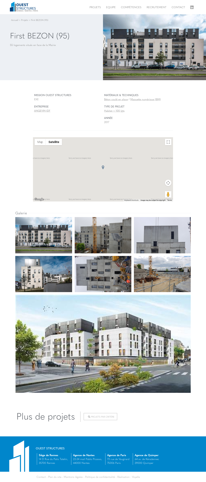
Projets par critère (101, 416)
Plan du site (54, 477)
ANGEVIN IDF (42, 110)
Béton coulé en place (116, 99)
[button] (103, 167)
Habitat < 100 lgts (114, 110)
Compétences (131, 7)
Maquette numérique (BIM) (145, 99)
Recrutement (156, 7)
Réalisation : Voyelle (128, 477)
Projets (95, 7)
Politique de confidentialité (100, 477)
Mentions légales (73, 477)
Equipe (111, 7)
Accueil (14, 20)
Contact (178, 7)
